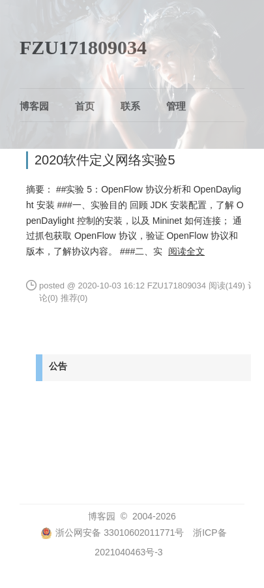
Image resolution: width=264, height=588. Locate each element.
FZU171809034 (83, 47)
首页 (85, 106)
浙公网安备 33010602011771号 (112, 532)
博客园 (34, 106)
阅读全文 (186, 251)
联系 (130, 106)
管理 (176, 106)
